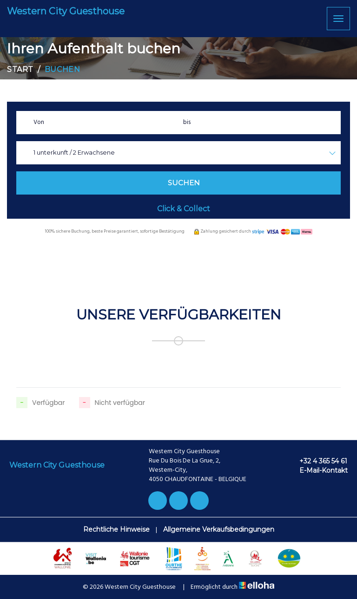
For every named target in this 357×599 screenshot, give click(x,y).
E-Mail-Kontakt (318, 470)
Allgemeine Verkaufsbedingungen (218, 529)
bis (187, 122)
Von (38, 122)
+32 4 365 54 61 (318, 461)
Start (20, 69)
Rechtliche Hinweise (116, 529)
